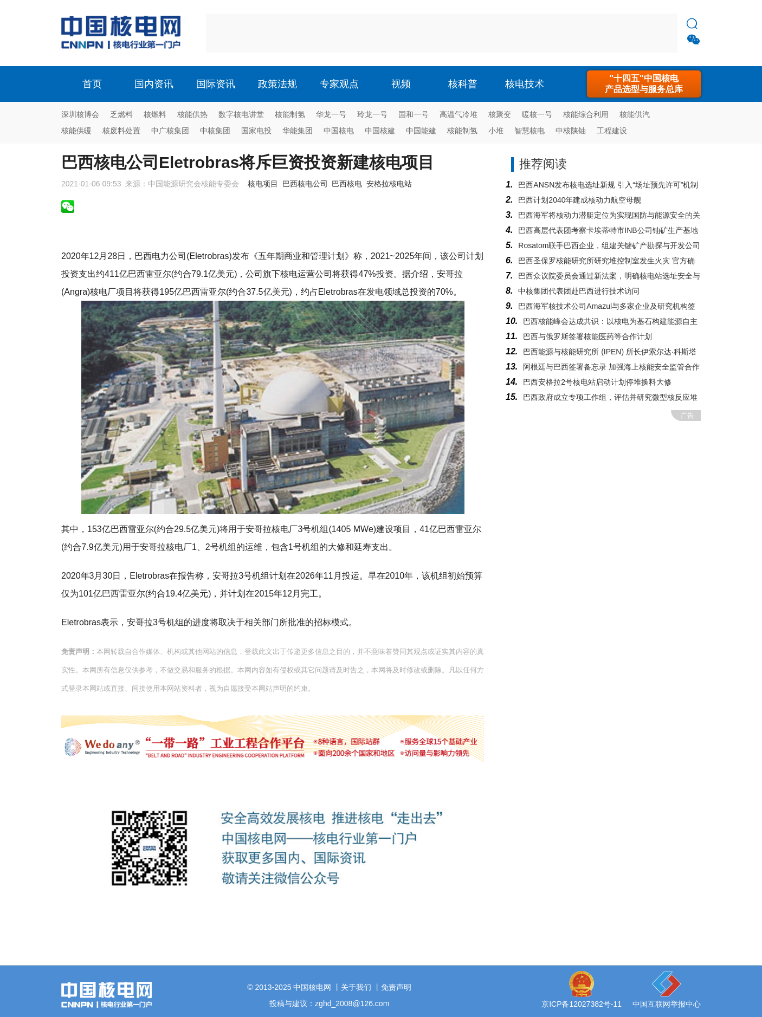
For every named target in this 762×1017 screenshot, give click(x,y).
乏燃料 (121, 114)
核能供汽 (634, 114)
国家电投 (256, 130)
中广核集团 (170, 130)
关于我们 (356, 987)
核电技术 (524, 84)
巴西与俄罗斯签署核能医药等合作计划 (587, 336)
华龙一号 (331, 114)
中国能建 (421, 130)
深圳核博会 (80, 114)
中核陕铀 (571, 130)
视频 (401, 84)
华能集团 (297, 130)
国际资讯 (215, 84)
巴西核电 (347, 183)
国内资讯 (153, 84)
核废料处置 (121, 130)
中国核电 (339, 130)
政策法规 (277, 84)
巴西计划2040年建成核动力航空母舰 (579, 200)
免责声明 (396, 987)
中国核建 (380, 130)
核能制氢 (290, 114)
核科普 (462, 84)
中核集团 (215, 130)
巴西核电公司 (305, 183)
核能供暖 (76, 130)
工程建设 (612, 130)
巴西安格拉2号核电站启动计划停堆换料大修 (597, 382)
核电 (123, 33)
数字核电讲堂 (241, 114)
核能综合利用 (586, 114)
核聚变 (499, 114)
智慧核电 (529, 130)
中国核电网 (312, 987)
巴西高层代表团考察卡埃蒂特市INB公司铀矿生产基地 (608, 230)
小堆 (495, 130)
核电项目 (263, 183)
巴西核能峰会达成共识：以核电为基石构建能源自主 (610, 321)
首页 (92, 84)
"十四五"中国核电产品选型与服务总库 (644, 84)
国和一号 (413, 114)
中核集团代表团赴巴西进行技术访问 (579, 291)
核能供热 (192, 114)
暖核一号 (537, 114)
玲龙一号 (372, 114)
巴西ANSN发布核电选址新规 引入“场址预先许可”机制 (608, 184)
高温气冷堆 (458, 114)
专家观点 (339, 84)
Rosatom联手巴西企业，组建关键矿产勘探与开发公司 (609, 245)
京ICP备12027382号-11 (581, 1004)
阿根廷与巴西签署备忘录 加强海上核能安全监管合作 (611, 366)
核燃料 (155, 114)
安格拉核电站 (389, 183)
